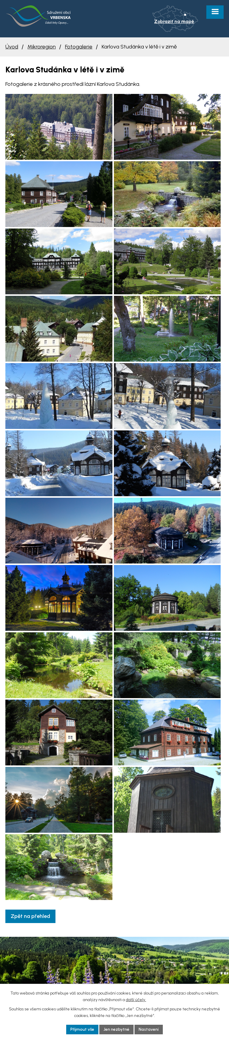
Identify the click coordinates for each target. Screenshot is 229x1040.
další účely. (136, 999)
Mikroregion (41, 46)
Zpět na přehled (30, 916)
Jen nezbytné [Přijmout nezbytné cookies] (116, 1029)
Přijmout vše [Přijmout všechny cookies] (82, 1029)
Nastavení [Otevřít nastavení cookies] (149, 1029)
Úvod (11, 46)
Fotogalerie (78, 46)
